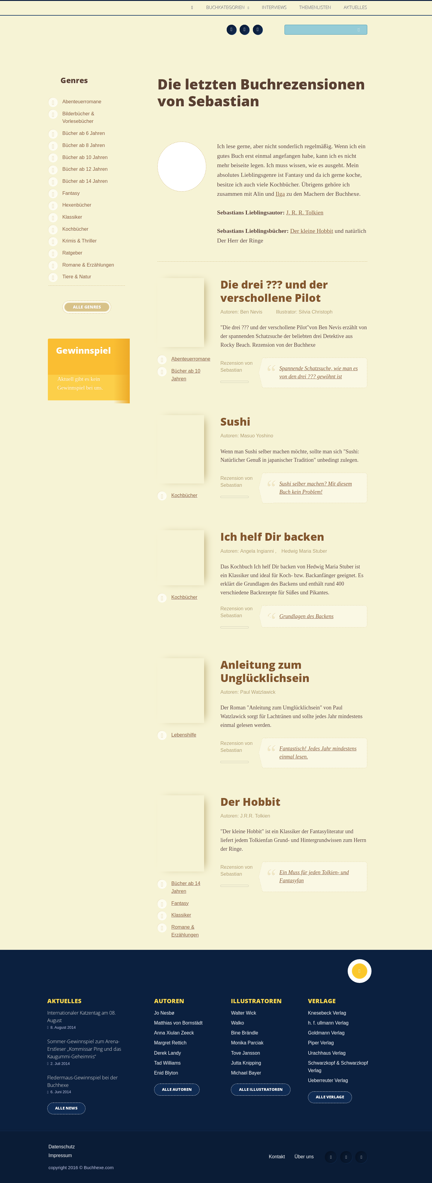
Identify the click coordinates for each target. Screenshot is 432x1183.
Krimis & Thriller (79, 240)
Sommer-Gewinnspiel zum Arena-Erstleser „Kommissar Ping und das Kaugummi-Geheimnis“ (84, 1049)
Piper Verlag (321, 1042)
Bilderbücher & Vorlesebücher (78, 117)
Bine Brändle (244, 1032)
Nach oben (359, 971)
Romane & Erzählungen (88, 265)
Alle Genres (87, 307)
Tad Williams (167, 1063)
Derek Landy (167, 1053)
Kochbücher (75, 229)
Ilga (280, 193)
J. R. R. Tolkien (305, 212)
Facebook (244, 29)
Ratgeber (72, 252)
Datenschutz (61, 1146)
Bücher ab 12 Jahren (84, 169)
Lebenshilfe (183, 734)
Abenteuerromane (81, 101)
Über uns (303, 1156)
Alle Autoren (177, 1089)
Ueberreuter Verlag (328, 1080)
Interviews (274, 8)
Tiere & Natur (76, 276)
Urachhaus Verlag (327, 1053)
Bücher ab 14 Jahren (84, 181)
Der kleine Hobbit (311, 230)
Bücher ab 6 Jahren (83, 133)
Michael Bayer (246, 1072)
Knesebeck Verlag (327, 1013)
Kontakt (276, 1156)
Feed (231, 29)
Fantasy (71, 193)
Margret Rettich (170, 1042)
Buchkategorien (226, 8)
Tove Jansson (245, 1053)
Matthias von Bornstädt (178, 1022)
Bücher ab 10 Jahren (84, 157)
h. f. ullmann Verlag (328, 1022)
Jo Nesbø (164, 1013)
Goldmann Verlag (326, 1032)
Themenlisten (315, 8)
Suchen (360, 30)
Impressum (60, 1155)
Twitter (258, 29)
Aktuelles (355, 8)
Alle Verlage (330, 1097)
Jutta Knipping (246, 1063)
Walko (237, 1022)
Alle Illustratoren (261, 1089)
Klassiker (72, 217)
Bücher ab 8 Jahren (83, 145)
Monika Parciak (247, 1042)
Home (194, 7)
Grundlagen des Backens (306, 616)
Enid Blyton (166, 1072)
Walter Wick (243, 1013)
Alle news (66, 1108)
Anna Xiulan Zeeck (174, 1032)
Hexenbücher (76, 205)
